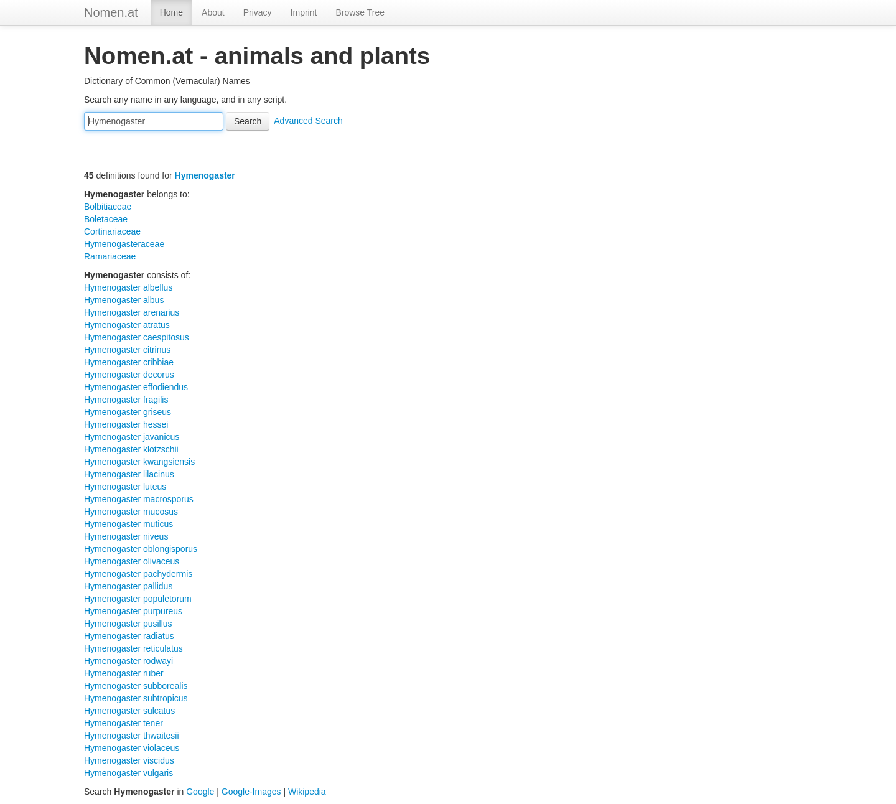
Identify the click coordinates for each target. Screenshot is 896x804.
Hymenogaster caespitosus (136, 337)
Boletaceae (106, 219)
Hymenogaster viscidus (129, 760)
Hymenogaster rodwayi (128, 661)
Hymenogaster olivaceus (131, 561)
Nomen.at (111, 12)
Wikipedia (307, 792)
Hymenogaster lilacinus (129, 474)
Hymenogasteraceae (124, 244)
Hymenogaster (205, 175)
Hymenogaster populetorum (138, 599)
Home (171, 12)
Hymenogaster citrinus (127, 350)
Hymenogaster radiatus (129, 636)
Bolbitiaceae (107, 207)
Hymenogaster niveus (126, 536)
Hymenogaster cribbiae (129, 362)
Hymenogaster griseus (127, 412)
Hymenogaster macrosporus (139, 499)
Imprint (304, 12)
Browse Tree (360, 12)
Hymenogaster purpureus (133, 611)
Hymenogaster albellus (128, 287)
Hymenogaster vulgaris (128, 773)
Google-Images (251, 792)
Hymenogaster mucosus (131, 512)
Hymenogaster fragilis (126, 399)
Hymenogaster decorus (129, 375)
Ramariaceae (110, 256)
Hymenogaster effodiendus (136, 387)
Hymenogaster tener (123, 723)
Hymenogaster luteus (125, 487)
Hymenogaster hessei (126, 424)
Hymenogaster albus (124, 300)
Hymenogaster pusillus (128, 624)
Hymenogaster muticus (128, 524)
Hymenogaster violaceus (131, 748)
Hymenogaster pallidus (128, 586)
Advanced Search (308, 121)
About (213, 12)
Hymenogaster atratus (127, 325)
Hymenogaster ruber (124, 673)
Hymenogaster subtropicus (136, 698)
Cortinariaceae (112, 231)
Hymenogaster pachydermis (138, 574)
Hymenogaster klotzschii (131, 449)
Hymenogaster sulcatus (129, 711)
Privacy (257, 12)
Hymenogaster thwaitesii (131, 736)
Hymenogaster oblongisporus (140, 549)
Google (200, 792)
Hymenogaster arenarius (131, 312)
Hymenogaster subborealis (136, 686)
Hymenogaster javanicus (131, 437)
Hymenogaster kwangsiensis (139, 462)
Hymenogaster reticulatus (133, 648)
